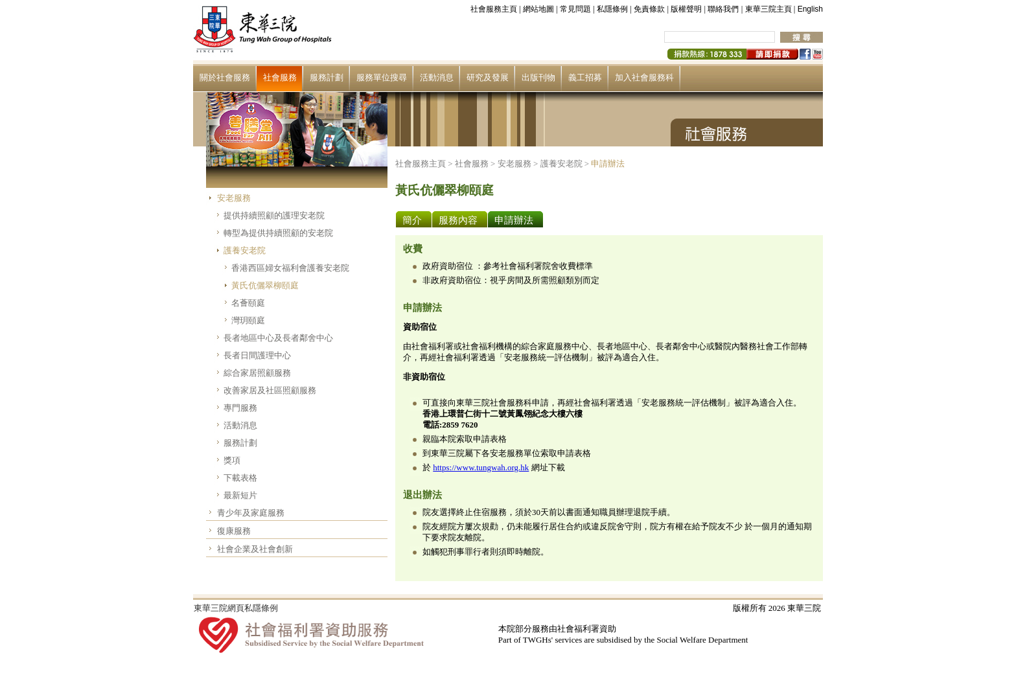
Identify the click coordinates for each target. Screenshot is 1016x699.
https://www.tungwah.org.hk (481, 467)
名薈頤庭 (248, 303)
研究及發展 (488, 77)
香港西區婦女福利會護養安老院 (290, 268)
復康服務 (234, 531)
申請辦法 (608, 163)
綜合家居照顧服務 (257, 373)
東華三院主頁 (768, 9)
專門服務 (240, 408)
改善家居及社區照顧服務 (270, 390)
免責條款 (649, 9)
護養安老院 (245, 250)
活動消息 (437, 77)
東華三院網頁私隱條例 (236, 608)
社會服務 (280, 77)
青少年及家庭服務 (250, 513)
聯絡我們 (723, 9)
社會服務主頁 (493, 9)
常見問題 (575, 9)
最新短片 (240, 495)
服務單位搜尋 (381, 77)
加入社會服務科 (644, 77)
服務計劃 (326, 77)
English (810, 9)
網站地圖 (538, 9)
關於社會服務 (225, 77)
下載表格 (240, 478)
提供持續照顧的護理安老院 (274, 215)
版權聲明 (686, 9)
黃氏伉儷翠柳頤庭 (265, 285)
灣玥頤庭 (248, 320)
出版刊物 (538, 77)
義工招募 (585, 77)
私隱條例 (612, 9)
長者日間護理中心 (257, 355)
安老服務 (234, 198)
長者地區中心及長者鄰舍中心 (278, 338)
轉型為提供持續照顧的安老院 (278, 233)
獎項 (232, 460)
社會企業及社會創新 (255, 549)
